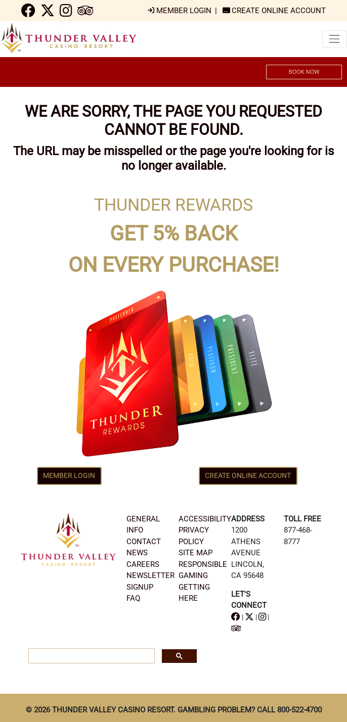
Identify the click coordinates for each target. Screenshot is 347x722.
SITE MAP (195, 552)
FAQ (133, 598)
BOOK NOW (304, 71)
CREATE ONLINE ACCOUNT (248, 475)
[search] (90, 656)
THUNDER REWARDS (173, 205)
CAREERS (142, 564)
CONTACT (143, 541)
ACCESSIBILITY (205, 518)
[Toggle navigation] (334, 39)
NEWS (137, 552)
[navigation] (28, 13)
